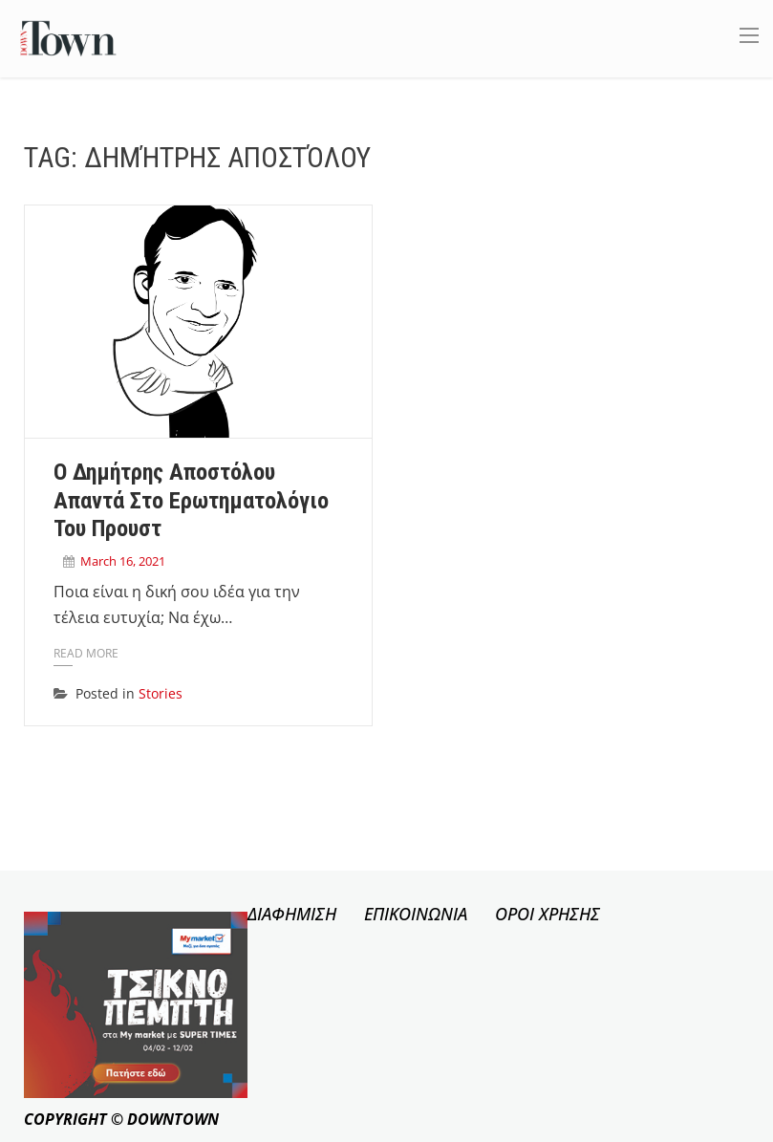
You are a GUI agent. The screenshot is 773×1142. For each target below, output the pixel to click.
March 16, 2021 (122, 561)
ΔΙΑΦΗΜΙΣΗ (291, 913)
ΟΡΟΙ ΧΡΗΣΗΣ (547, 913)
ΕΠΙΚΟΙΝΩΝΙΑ (415, 913)
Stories (161, 693)
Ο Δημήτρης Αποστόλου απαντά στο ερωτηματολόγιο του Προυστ (191, 501)
